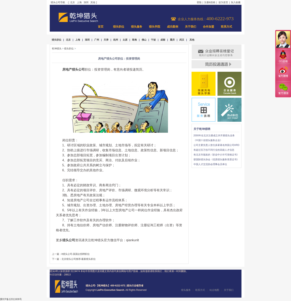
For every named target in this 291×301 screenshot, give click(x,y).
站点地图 (214, 290)
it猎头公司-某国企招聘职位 (76, 254)
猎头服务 (136, 26)
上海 (79, 2)
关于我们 (190, 26)
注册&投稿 (209, 2)
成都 (162, 39)
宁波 (153, 39)
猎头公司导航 (58, 2)
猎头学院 (154, 26)
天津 (106, 39)
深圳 (86, 2)
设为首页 (223, 2)
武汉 (181, 39)
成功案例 (172, 26)
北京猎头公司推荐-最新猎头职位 (79, 259)
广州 (96, 39)
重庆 (172, 39)
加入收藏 (235, 2)
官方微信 (283, 89)
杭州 (115, 39)
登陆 (199, 2)
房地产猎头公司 (73, 69)
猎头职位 (118, 26)
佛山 (144, 39)
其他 (92, 2)
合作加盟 (208, 26)
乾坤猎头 (57, 48)
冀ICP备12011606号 (11, 299)
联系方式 (226, 26)
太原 (125, 39)
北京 (72, 2)
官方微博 (283, 72)
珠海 (134, 39)
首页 (100, 26)
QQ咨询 (283, 56)
